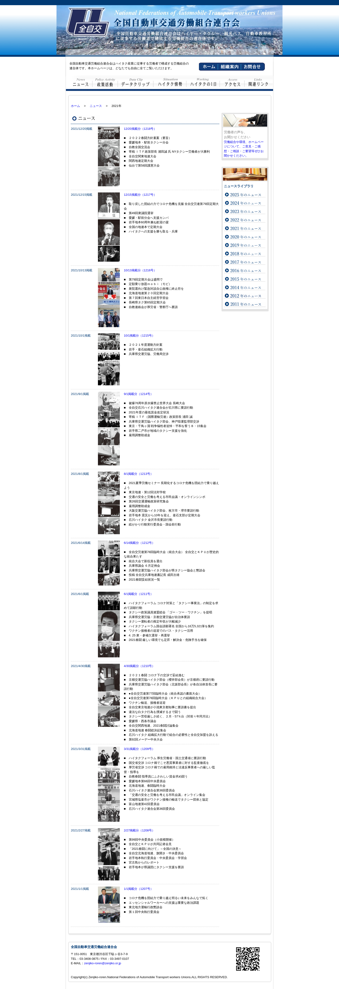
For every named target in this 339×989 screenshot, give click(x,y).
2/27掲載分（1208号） (139, 830)
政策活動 (105, 83)
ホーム (75, 106)
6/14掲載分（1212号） (139, 543)
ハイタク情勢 (170, 83)
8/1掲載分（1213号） (138, 474)
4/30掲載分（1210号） (139, 666)
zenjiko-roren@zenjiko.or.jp (102, 963)
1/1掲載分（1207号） (138, 889)
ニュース (79, 83)
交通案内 (232, 83)
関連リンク (258, 83)
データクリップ (136, 83)
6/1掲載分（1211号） (138, 594)
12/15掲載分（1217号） (140, 194)
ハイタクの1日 (203, 83)
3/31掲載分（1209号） (139, 749)
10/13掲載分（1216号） (140, 270)
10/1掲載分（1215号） (139, 335)
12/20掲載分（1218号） (140, 128)
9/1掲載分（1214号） (138, 394)
